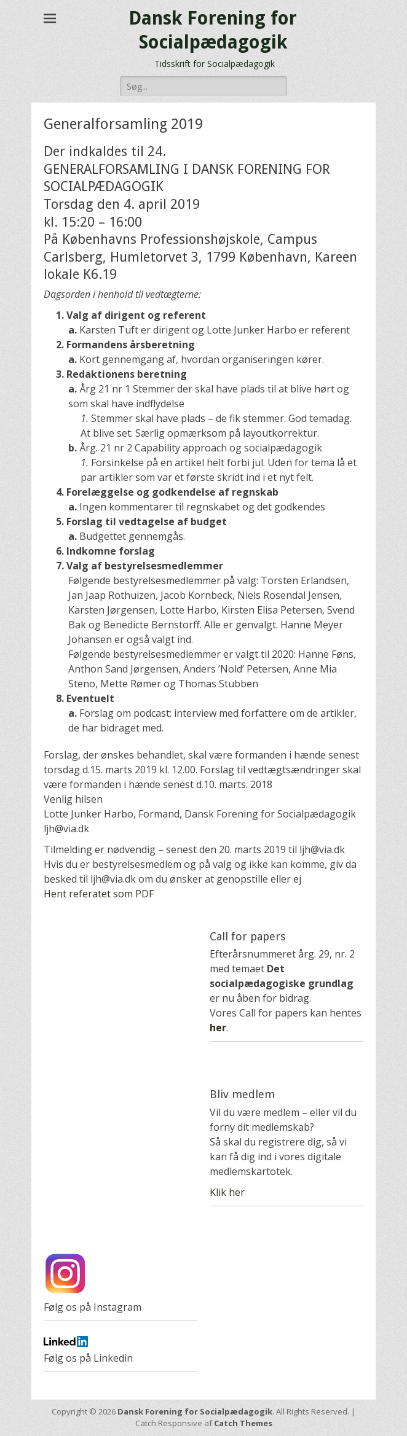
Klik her (227, 1192)
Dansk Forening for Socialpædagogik (194, 1411)
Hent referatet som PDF (99, 893)
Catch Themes (243, 1423)
